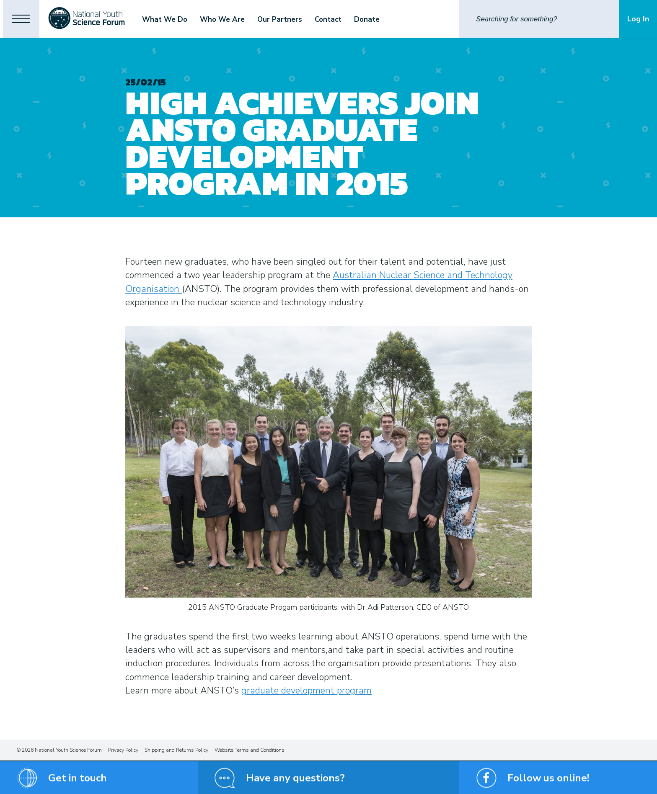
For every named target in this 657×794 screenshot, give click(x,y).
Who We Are (233, 19)
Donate (378, 19)
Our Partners (290, 19)
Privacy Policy (123, 750)
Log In (638, 19)
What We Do (175, 19)
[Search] (539, 19)
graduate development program (306, 690)
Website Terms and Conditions (250, 750)
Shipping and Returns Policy (176, 750)
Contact (339, 19)
